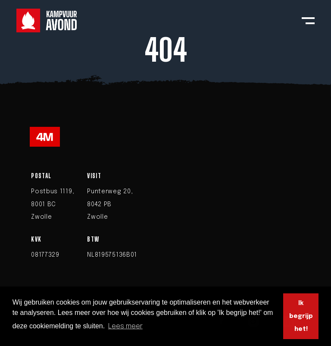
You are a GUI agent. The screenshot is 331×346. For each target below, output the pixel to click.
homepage (228, 89)
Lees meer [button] (125, 326)
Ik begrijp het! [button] (301, 316)
